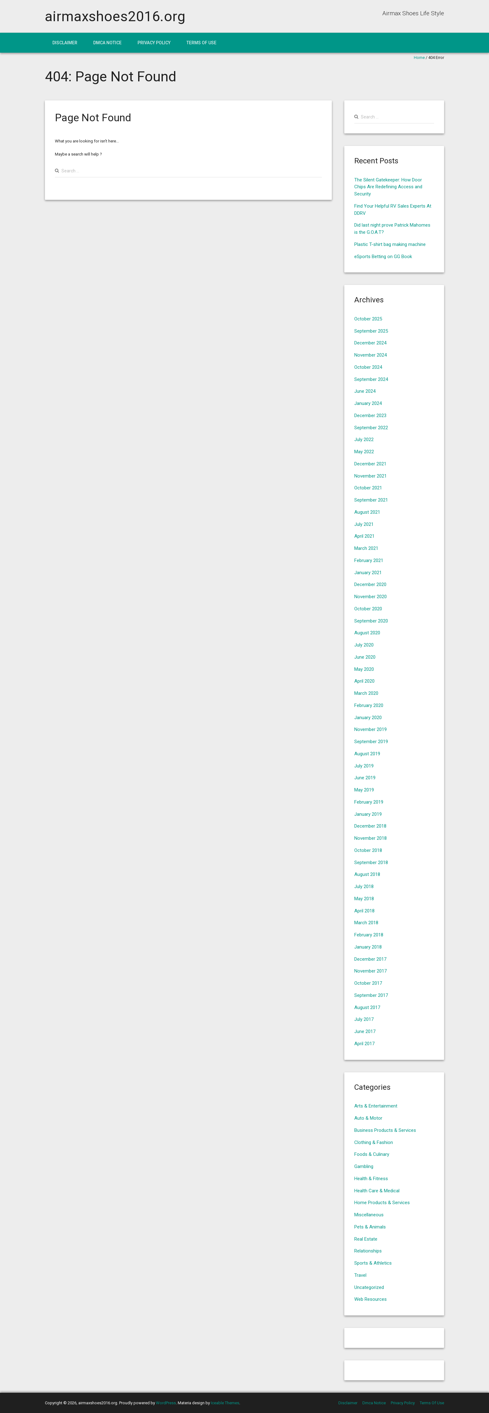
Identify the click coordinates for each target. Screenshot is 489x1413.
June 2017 (364, 1031)
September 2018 (371, 862)
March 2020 (366, 693)
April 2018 (364, 911)
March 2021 (366, 548)
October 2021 (368, 488)
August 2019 (367, 754)
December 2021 (370, 464)
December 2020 (370, 584)
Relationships (368, 1251)
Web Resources (370, 1299)
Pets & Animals (370, 1227)
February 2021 (368, 560)
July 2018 (364, 886)
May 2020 (364, 669)
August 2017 (367, 1007)
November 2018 (370, 838)
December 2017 (370, 959)
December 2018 (370, 826)
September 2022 (371, 427)
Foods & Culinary (371, 1154)
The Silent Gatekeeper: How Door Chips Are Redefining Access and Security (388, 187)
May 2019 (364, 790)
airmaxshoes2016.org (115, 16)
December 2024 (370, 343)
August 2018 (367, 874)
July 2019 (364, 766)
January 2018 (368, 947)
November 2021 (370, 476)
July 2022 (364, 439)
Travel (360, 1275)
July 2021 (364, 524)
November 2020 (370, 596)
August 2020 (367, 633)
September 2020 (371, 621)
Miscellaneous (369, 1215)
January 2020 (368, 717)
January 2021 (368, 572)
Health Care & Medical (376, 1191)
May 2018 (364, 898)
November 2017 (370, 971)
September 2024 (371, 379)
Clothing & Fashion (373, 1142)
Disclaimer (64, 42)
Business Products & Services (385, 1130)
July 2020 (364, 645)
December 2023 (370, 415)
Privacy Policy (154, 42)
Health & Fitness (371, 1178)
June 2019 (364, 778)
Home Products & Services (382, 1202)
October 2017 (368, 983)
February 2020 (368, 705)
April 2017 (364, 1043)
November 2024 (370, 355)
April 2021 (364, 536)
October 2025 (368, 319)
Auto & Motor (368, 1118)
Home (419, 57)
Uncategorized (369, 1287)
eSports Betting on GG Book (383, 256)
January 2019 (368, 814)
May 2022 (364, 451)
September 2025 (371, 331)
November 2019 (370, 729)
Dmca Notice (107, 42)
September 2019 (371, 741)
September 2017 (371, 995)
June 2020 (364, 657)
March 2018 (366, 922)
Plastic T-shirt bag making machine (390, 244)
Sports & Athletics (373, 1263)
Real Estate (365, 1239)
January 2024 (368, 403)
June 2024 (364, 391)
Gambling (363, 1166)
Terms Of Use (201, 42)
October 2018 (368, 850)
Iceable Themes (225, 1403)
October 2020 (368, 609)
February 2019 (368, 802)
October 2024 (368, 367)
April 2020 (364, 681)
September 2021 (371, 500)
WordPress (166, 1403)
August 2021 (367, 512)
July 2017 (364, 1019)
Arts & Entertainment (375, 1106)
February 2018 (368, 935)
